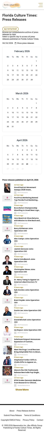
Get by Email (10, 29)
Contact (40, 420)
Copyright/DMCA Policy (10, 420)
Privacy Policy (28, 420)
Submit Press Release (13, 415)
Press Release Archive (26, 411)
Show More (22, 389)
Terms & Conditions (32, 415)
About (11, 411)
